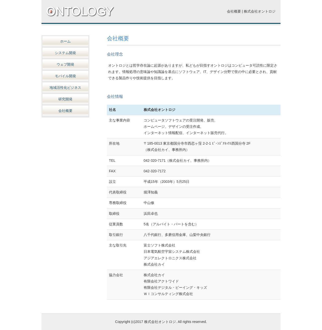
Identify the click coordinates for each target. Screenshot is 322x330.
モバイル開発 (65, 76)
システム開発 (65, 53)
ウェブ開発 (65, 64)
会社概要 (65, 111)
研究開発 (65, 99)
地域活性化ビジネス (65, 88)
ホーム (65, 41)
